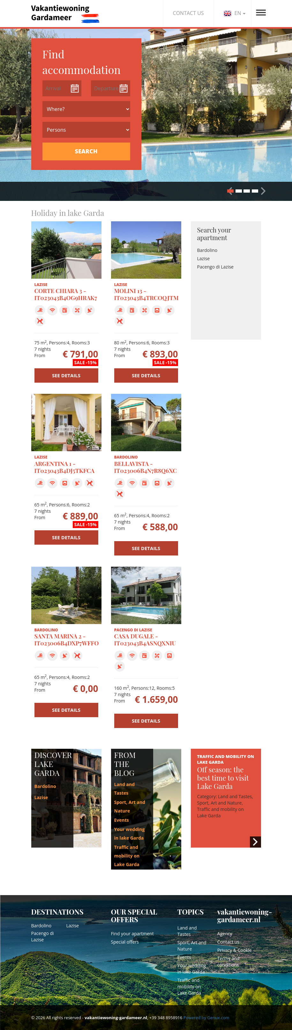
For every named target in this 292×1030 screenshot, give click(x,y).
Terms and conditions (228, 961)
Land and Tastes (187, 931)
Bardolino (207, 250)
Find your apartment (132, 934)
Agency (224, 934)
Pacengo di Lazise (215, 267)
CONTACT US (188, 13)
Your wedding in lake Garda (191, 968)
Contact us (228, 942)
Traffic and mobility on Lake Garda (127, 855)
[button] (263, 191)
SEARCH (86, 151)
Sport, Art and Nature (191, 945)
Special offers (125, 942)
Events (121, 820)
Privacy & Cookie (234, 950)
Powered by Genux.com (206, 1017)
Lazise (203, 258)
